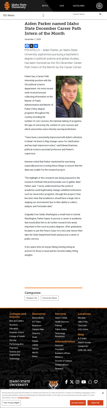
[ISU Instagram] (77, 382)
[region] (53, 398)
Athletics (59, 357)
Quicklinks (78, 6)
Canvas (35, 348)
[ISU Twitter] (72, 382)
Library (35, 345)
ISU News (8, 15)
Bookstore (36, 325)
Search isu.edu (84, 342)
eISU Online (83, 329)
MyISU (35, 352)
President (59, 349)
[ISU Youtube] (83, 382)
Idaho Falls (83, 322)
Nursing (12, 340)
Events (35, 341)
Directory (36, 333)
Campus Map (38, 329)
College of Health (17, 336)
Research (59, 368)
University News (49, 298)
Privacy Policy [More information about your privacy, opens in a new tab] (23, 398)
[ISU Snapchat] (90, 382)
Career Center (61, 318)
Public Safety (61, 329)
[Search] (99, 6)
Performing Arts (16, 344)
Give (62, 6)
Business (13, 325)
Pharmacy (13, 348)
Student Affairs (61, 365)
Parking (58, 325)
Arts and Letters (16, 321)
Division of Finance (63, 361)
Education (13, 328)
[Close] (103, 393)
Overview (59, 345)
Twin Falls (82, 325)
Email (34, 337)
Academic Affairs (62, 353)
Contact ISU (83, 346)
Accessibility (38, 318)
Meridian (82, 318)
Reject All (95, 403)
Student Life (31, 298)
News (34, 356)
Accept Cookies (78, 403)
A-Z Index (36, 322)
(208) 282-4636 (85, 350)
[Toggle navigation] (43, 15)
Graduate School (16, 332)
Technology (14, 358)
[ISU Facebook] (66, 382)
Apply (45, 6)
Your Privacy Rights (11, 403)
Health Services (62, 322)
